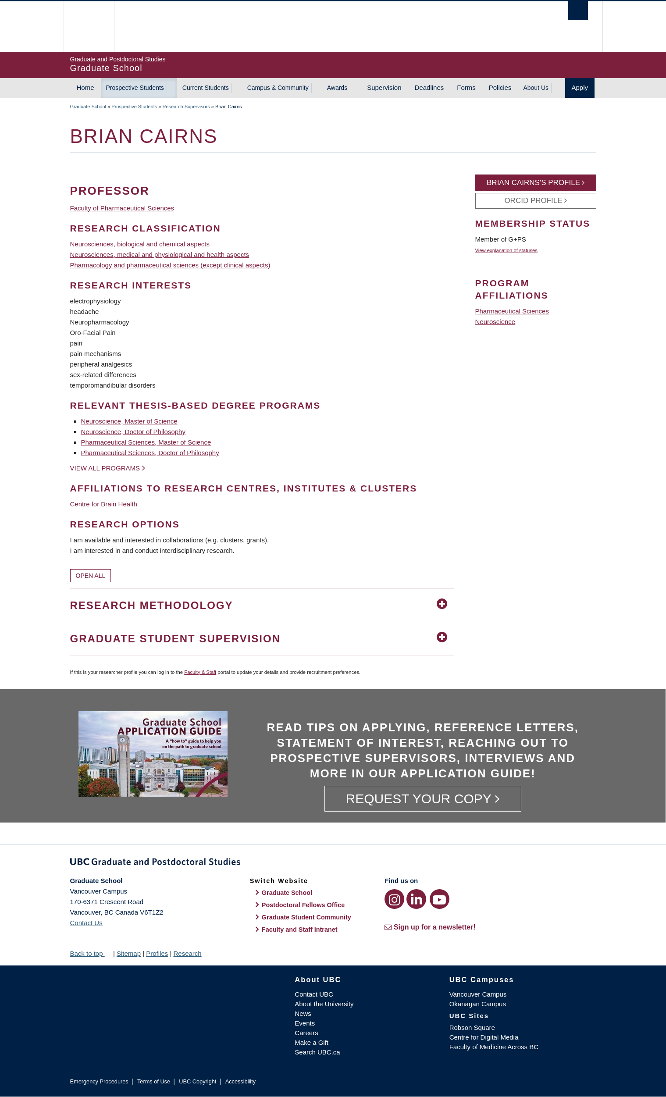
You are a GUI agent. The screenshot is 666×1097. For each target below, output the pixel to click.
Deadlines (429, 87)
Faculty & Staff (200, 672)
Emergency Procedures (99, 1081)
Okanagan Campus (477, 1004)
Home (85, 87)
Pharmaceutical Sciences (512, 311)
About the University (324, 1004)
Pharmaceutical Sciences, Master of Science (146, 442)
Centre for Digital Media (484, 1037)
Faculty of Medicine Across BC (493, 1047)
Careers (306, 1032)
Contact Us (86, 922)
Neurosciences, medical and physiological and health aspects (159, 254)
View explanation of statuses (506, 250)
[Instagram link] (394, 899)
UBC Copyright (197, 1081)
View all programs (105, 468)
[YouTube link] (439, 899)
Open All (91, 575)
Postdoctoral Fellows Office (303, 904)
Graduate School (88, 106)
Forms (466, 87)
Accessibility (240, 1081)
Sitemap (129, 953)
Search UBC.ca (317, 1052)
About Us (535, 87)
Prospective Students (135, 87)
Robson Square (472, 1027)
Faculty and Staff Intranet (300, 929)
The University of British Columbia (89, 26)
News (303, 1013)
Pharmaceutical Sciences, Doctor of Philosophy (150, 452)
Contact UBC (314, 994)
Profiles (157, 953)
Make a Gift (311, 1042)
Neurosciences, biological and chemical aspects (140, 244)
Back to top (90, 953)
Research (187, 953)
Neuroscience (495, 321)
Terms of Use (153, 1081)
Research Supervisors (186, 106)
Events (305, 1023)
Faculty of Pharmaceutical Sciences (122, 208)
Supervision (384, 87)
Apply (580, 87)
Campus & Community (278, 87)
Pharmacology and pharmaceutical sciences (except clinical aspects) (170, 265)
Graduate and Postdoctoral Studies (333, 863)
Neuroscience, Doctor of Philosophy (133, 431)
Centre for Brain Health (103, 504)
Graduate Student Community (306, 917)
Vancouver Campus (478, 994)
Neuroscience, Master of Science (129, 421)
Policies (500, 87)
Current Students (205, 87)
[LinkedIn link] (416, 899)
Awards (337, 87)
